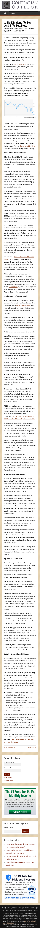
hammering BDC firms (27, 146)
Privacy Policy (10, 923)
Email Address (9, 762)
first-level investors (20, 64)
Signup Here (8, 778)
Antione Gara (13, 287)
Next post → (32, 747)
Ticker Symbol (9, 827)
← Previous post (9, 747)
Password (7, 768)
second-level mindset (23, 305)
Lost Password (9, 780)
